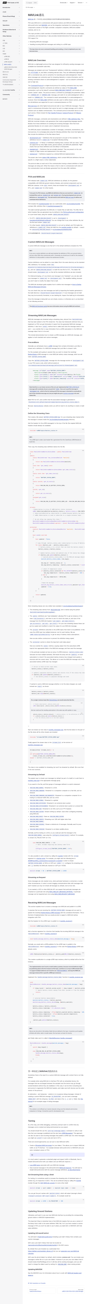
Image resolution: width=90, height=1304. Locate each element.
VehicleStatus (53, 700)
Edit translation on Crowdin (36, 1283)
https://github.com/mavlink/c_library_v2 (40, 1251)
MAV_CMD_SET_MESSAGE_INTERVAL (61, 892)
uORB (50, 346)
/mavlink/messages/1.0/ (54, 206)
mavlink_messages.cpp (56, 730)
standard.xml (34, 149)
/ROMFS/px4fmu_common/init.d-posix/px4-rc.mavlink (45, 861)
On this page (30, 7)
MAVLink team (70, 197)
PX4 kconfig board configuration (73, 212)
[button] (19, 7)
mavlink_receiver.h (66, 921)
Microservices (32, 106)
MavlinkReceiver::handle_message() (60, 1038)
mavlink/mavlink (44, 204)
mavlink (60, 856)
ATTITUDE (34, 72)
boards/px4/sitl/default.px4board (40, 220)
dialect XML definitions (49, 157)
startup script (41, 858)
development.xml (35, 138)
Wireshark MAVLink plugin (43, 1145)
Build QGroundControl (45, 1237)
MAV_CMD (73, 88)
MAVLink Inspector (65, 1168)
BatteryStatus (32, 354)
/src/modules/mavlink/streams (59, 419)
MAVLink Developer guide (39, 306)
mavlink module (66, 227)
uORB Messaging (66, 1133)
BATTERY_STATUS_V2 (73, 387)
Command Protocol (37, 85)
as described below (74, 1170)
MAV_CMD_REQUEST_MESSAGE (65, 894)
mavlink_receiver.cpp (76, 977)
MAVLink (31, 19)
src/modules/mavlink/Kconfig (62, 229)
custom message (68, 393)
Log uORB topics (35, 1165)
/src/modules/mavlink (73, 204)
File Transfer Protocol (55, 113)
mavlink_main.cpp (33, 780)
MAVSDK (44, 25)
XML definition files (74, 119)
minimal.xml (33, 154)
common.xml (34, 142)
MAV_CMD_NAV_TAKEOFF (63, 90)
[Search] (31, 2)
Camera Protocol (67, 113)
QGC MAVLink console (47, 1183)
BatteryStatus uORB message (50, 913)
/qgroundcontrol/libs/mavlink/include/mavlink (42, 1245)
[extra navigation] (86, 2)
